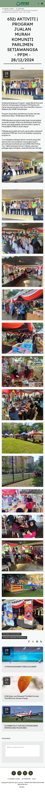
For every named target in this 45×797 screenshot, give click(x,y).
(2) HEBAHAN (20, 9)
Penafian (21, 787)
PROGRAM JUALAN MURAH (11, 634)
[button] (3, 3)
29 (6, 651)
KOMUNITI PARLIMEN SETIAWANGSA (14, 637)
